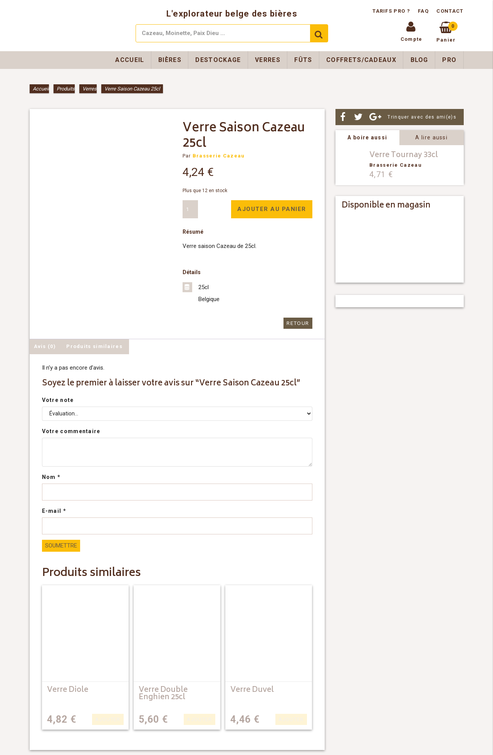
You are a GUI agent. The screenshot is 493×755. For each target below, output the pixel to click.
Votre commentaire (71, 431)
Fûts (303, 60)
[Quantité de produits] (190, 209)
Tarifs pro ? (392, 11)
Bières (169, 60)
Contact (449, 11)
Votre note (58, 400)
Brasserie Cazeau (219, 156)
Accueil (129, 60)
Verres (267, 60)
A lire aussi (431, 137)
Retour (298, 323)
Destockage (218, 60)
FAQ (423, 11)
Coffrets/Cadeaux (361, 60)
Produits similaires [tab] (94, 346)
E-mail (54, 510)
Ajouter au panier (271, 209)
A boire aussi (367, 137)
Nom (51, 477)
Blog (419, 60)
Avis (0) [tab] (45, 346)
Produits (66, 89)
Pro (449, 60)
